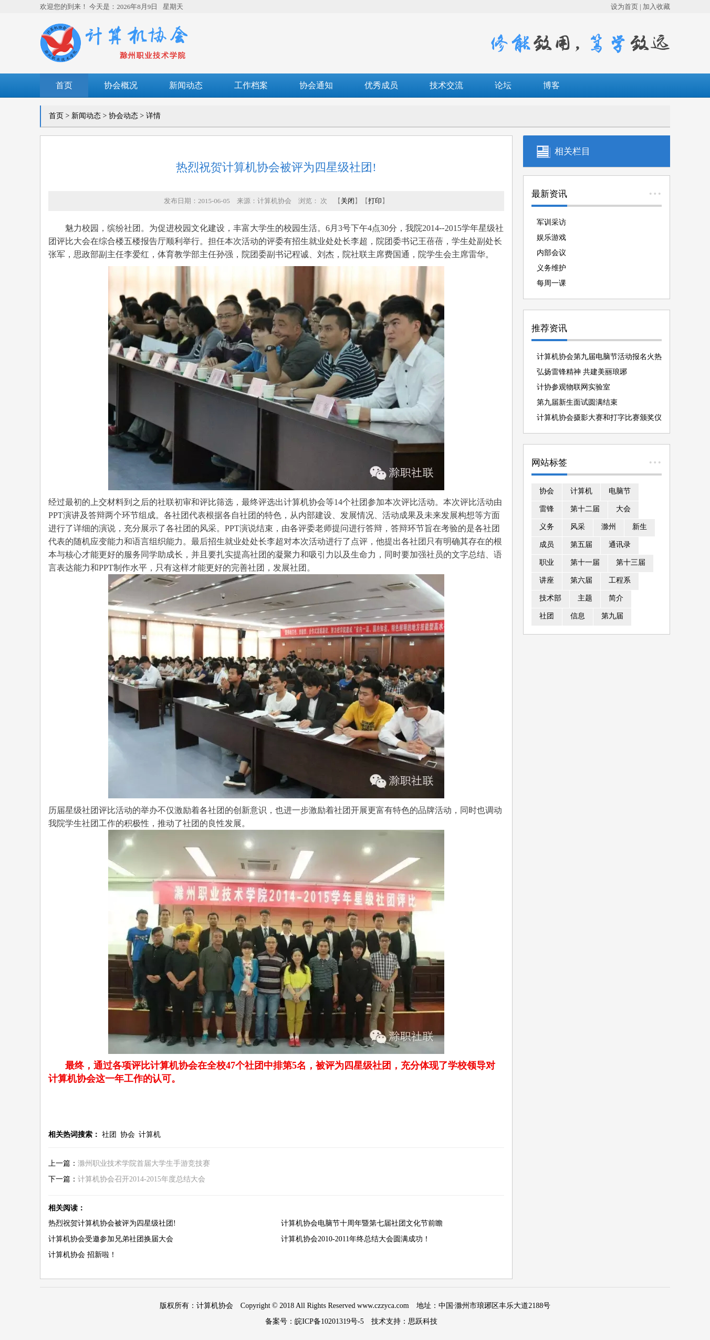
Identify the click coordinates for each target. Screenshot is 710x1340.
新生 (639, 527)
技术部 (550, 598)
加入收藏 (656, 6)
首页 (64, 85)
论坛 (503, 85)
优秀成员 (381, 85)
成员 (546, 544)
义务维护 (551, 268)
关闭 (347, 201)
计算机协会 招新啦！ (82, 1255)
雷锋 (546, 509)
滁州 (608, 527)
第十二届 (585, 509)
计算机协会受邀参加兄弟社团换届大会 (110, 1239)
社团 (109, 1134)
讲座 (546, 580)
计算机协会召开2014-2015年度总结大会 (141, 1179)
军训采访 (551, 222)
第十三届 (630, 562)
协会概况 (121, 85)
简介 (616, 598)
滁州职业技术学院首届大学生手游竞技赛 (144, 1163)
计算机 (150, 1134)
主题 (585, 598)
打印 (375, 201)
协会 (127, 1134)
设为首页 (624, 6)
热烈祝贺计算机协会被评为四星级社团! (112, 1223)
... (655, 188)
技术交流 (446, 85)
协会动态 (123, 116)
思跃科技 (422, 1321)
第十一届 (585, 562)
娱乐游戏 (551, 237)
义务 (546, 527)
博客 (551, 85)
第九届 (612, 616)
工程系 (620, 580)
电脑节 (620, 491)
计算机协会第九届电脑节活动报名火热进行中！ (599, 358)
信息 (577, 616)
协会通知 (316, 85)
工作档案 (251, 85)
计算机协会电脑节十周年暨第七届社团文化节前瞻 (362, 1223)
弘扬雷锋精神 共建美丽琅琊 (582, 372)
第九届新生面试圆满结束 (577, 402)
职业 (546, 562)
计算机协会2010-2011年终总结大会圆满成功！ (355, 1239)
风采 (577, 527)
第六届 (581, 580)
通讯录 (620, 544)
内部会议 (551, 253)
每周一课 (551, 283)
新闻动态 (186, 85)
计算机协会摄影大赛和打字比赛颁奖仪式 (599, 419)
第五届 (581, 544)
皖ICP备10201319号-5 (329, 1321)
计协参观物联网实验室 (573, 387)
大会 (623, 509)
